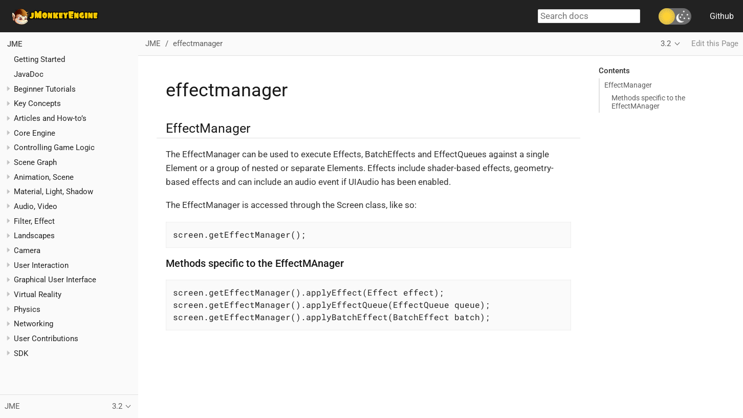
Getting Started (39, 59)
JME (14, 44)
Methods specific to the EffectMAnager (648, 102)
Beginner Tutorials (45, 89)
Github (722, 16)
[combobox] (589, 16)
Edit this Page (714, 43)
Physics (27, 309)
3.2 (666, 43)
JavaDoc (28, 74)
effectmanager (198, 43)
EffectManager (628, 85)
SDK (21, 353)
